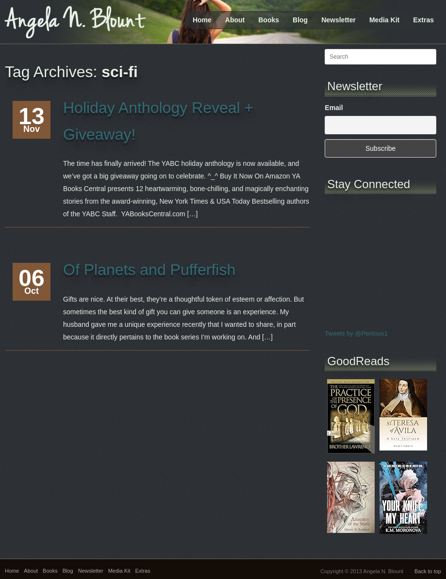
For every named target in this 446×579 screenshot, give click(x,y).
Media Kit (384, 20)
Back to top (427, 571)
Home (202, 20)
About (235, 20)
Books (268, 20)
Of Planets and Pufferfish (149, 269)
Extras (423, 20)
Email (334, 108)
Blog (300, 20)
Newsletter (338, 20)
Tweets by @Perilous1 (356, 333)
